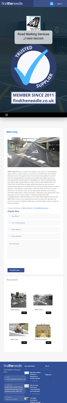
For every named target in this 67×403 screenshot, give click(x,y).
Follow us (49, 375)
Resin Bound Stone (41, 339)
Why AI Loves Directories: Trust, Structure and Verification (35, 388)
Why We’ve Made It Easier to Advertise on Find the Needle (35, 375)
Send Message (16, 270)
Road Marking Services (33, 34)
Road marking (14, 310)
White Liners (14, 339)
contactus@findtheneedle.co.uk (15, 379)
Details (24, 312)
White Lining (26, 208)
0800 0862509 (33, 38)
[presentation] (20, 262)
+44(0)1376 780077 (11, 399)
